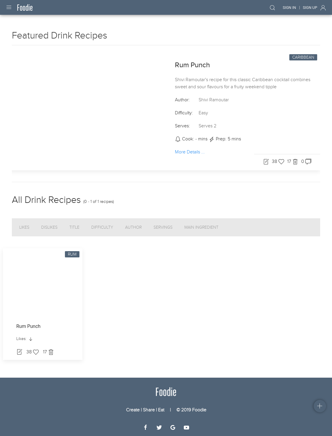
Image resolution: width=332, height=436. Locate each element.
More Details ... (190, 152)
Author (133, 227)
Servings (163, 227)
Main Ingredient (201, 227)
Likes (24, 227)
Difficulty (102, 227)
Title (74, 227)
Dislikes (49, 227)
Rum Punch (192, 65)
